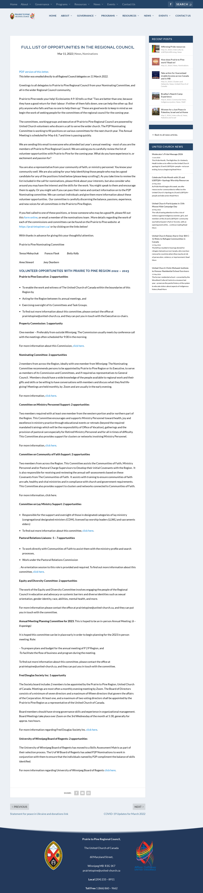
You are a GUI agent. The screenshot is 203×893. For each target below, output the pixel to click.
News (97, 4)
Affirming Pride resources (173, 44)
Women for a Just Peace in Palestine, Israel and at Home (174, 108)
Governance (42, 4)
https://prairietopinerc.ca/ (34, 223)
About (24, 4)
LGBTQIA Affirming (169, 49)
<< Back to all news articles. (165, 132)
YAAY (183, 99)
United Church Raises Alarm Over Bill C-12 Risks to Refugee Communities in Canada (170, 236)
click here (78, 343)
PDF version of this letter (33, 69)
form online (31, 214)
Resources (80, 4)
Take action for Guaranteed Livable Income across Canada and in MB (175, 73)
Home (13, 4)
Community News (179, 97)
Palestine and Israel (168, 115)
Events (111, 4)
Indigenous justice (168, 99)
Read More (176, 167)
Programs (62, 4)
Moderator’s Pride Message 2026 (167, 151)
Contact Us (128, 4)
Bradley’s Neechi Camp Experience (172, 92)
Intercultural (178, 47)
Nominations (90, 51)
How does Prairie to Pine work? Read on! (172, 58)
